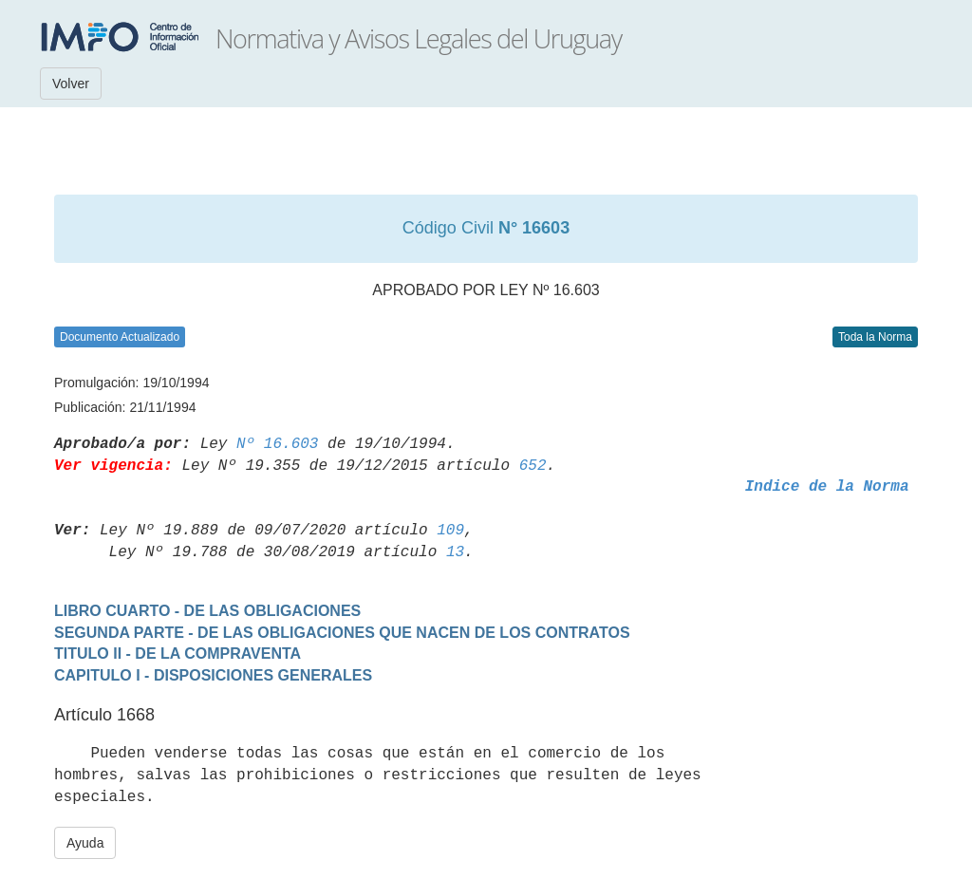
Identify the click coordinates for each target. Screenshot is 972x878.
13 (455, 552)
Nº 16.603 (277, 444)
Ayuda (84, 842)
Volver (70, 83)
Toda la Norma (875, 337)
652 (533, 466)
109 (450, 530)
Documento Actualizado (119, 337)
